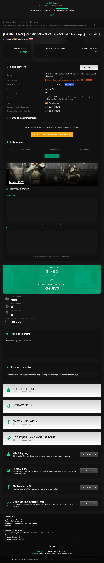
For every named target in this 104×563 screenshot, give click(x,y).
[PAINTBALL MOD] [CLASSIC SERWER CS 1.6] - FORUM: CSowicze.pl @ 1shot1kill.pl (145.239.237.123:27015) (44, 25)
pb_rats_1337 (49, 89)
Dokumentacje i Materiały (14, 539)
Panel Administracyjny (13, 521)
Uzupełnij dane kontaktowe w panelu (52, 135)
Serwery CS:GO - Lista (29, 22)
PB (46, 103)
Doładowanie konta (12, 535)
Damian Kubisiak (45, 554)
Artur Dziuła (56, 554)
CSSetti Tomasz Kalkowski (57, 551)
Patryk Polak (67, 554)
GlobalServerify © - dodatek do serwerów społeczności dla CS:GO (30, 533)
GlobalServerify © (48, 10)
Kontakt (72, 10)
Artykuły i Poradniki (12, 537)
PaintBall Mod (54, 103)
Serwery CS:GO (62, 10)
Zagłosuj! (89, 68)
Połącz (69, 85)
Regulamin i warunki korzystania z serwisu (21, 523)
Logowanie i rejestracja (14, 519)
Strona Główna (35, 10)
